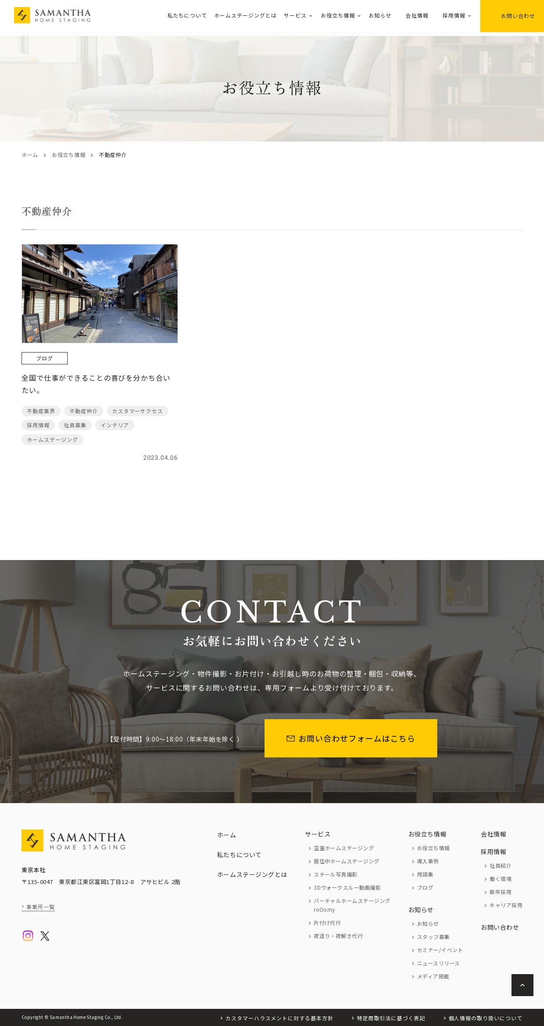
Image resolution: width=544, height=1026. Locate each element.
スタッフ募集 (433, 936)
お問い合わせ (512, 15)
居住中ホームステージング (347, 861)
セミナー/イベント (440, 949)
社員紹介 (500, 865)
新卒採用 (500, 891)
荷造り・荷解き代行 (338, 935)
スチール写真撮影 (336, 874)
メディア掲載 (433, 976)
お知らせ (380, 15)
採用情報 (453, 15)
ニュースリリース (438, 963)
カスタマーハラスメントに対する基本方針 (279, 1018)
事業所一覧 (40, 906)
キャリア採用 (506, 905)
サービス (295, 15)
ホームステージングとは (245, 15)
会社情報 (417, 15)
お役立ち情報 (338, 15)
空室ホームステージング (344, 847)
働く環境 (500, 878)
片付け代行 (327, 922)
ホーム (30, 154)
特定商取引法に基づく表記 (391, 1018)
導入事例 (428, 861)
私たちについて (187, 15)
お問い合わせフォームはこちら (351, 738)
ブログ (425, 887)
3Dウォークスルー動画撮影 (347, 887)
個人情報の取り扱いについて (485, 1018)
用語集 (425, 874)
